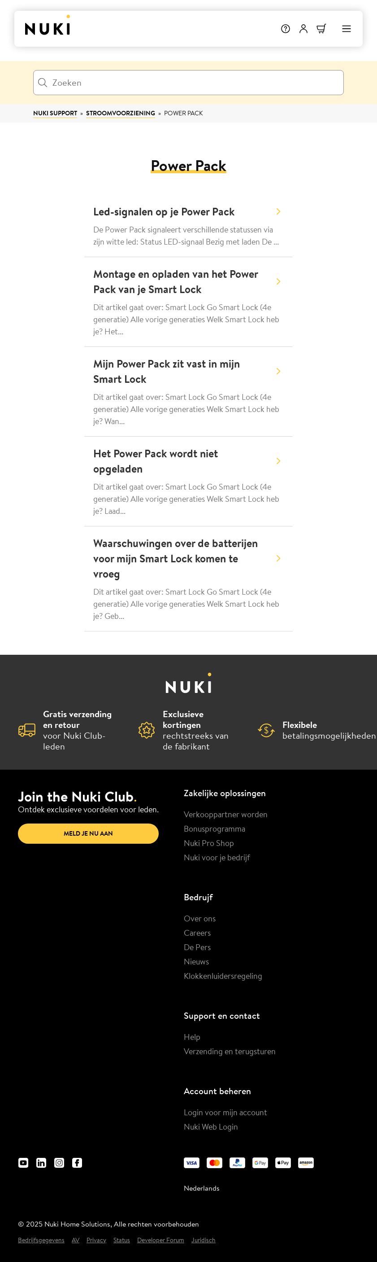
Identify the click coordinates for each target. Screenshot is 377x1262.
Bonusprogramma (214, 828)
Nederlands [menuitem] (202, 1188)
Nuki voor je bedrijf (217, 857)
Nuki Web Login (211, 1126)
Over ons (200, 918)
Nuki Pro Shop (209, 843)
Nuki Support (55, 113)
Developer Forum (160, 1240)
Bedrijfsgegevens (41, 1240)
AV (75, 1240)
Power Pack (183, 113)
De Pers (197, 947)
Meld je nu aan (88, 833)
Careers (197, 932)
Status (121, 1240)
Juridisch (203, 1240)
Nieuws (196, 961)
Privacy (96, 1240)
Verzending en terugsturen (230, 1051)
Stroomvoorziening (120, 113)
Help (192, 1037)
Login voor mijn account (225, 1112)
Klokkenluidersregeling (223, 976)
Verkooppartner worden (226, 814)
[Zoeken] (188, 82)
